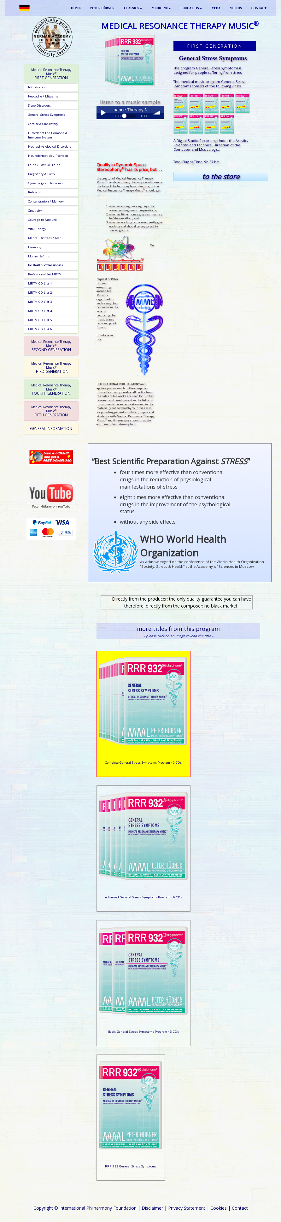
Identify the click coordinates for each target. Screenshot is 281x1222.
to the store (220, 176)
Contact (240, 1208)
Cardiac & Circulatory (43, 124)
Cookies (218, 1208)
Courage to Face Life (42, 220)
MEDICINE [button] (161, 8)
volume (157, 112)
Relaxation (36, 192)
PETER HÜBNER (102, 8)
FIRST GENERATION (51, 74)
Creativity (35, 211)
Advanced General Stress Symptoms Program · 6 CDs (143, 897)
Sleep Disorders (39, 105)
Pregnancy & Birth (41, 174)
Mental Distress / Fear (44, 238)
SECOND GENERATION (51, 345)
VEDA (216, 8)
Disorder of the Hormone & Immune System (47, 135)
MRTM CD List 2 (40, 293)
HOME (76, 8)
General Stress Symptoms (46, 115)
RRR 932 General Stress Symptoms (130, 1166)
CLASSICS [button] (133, 8)
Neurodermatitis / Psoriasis (48, 156)
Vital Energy (37, 229)
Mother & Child (39, 256)
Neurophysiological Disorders (49, 146)
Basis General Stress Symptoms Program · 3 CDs (143, 1032)
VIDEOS (236, 8)
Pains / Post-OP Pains (44, 165)
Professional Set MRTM (44, 274)
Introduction (37, 87)
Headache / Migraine (43, 96)
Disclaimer (152, 1208)
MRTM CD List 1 (40, 283)
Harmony (34, 247)
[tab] (51, 73)
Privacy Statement (186, 1208)
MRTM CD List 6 (40, 329)
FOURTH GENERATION (51, 389)
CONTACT (258, 8)
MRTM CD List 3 (40, 302)
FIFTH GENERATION (51, 411)
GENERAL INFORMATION (51, 428)
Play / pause (103, 112)
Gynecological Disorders (45, 183)
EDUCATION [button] (191, 8)
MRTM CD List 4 (40, 311)
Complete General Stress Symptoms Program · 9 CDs (143, 763)
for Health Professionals (45, 265)
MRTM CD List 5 (40, 320)
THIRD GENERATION (51, 367)
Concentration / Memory (46, 201)
